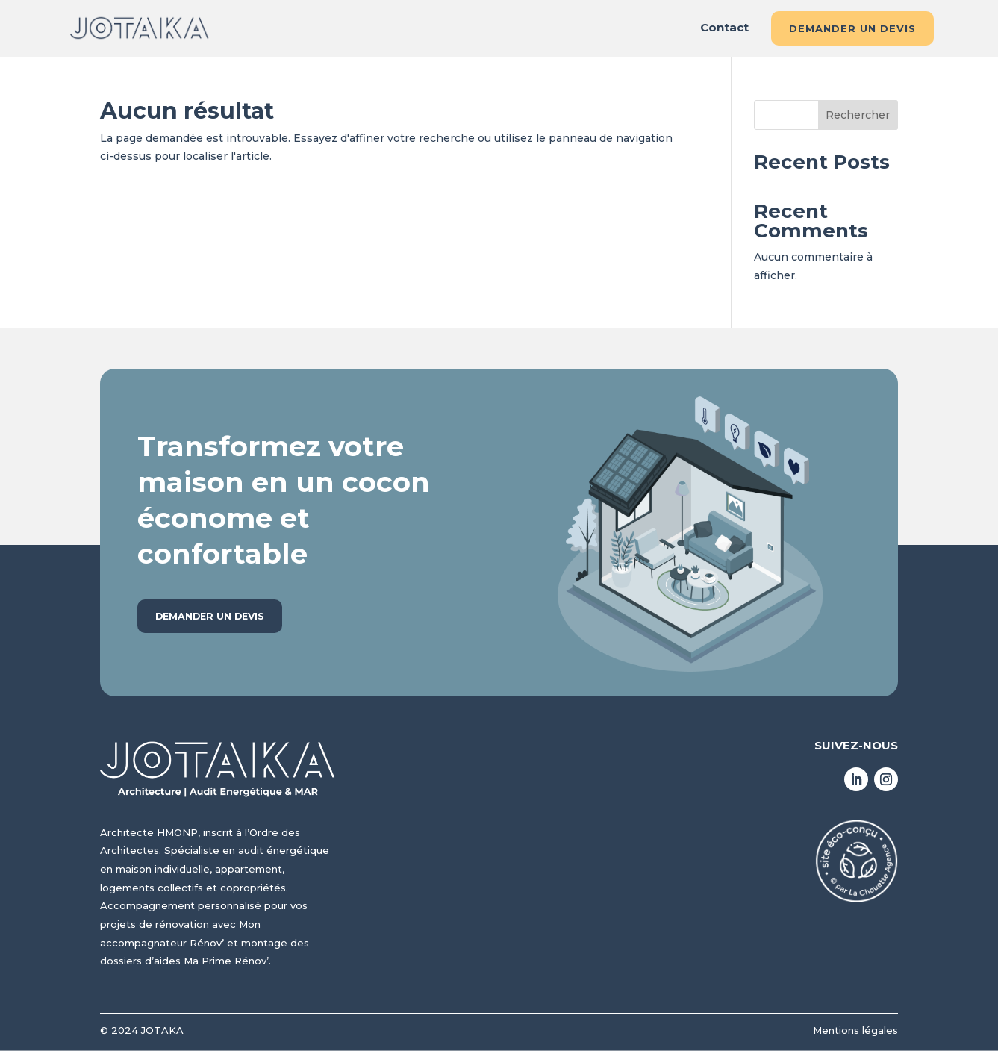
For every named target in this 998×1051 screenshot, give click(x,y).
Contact (724, 28)
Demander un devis (852, 28)
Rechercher (858, 115)
